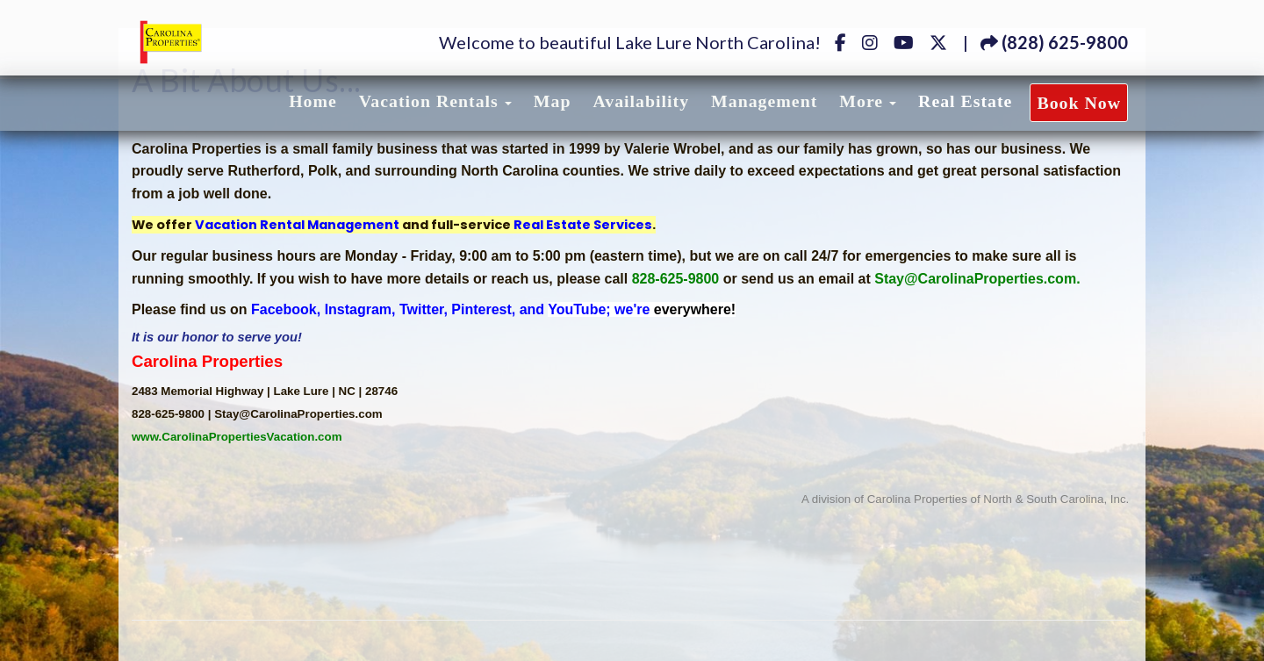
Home (313, 101)
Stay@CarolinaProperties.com (975, 278)
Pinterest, (483, 309)
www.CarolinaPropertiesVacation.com (236, 436)
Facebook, (285, 309)
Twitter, (423, 309)
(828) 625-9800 (1054, 42)
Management (764, 101)
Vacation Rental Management (297, 225)
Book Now (1079, 102)
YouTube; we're (642, 309)
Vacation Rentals (429, 101)
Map (552, 101)
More (861, 101)
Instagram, (360, 309)
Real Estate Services (583, 225)
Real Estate (965, 101)
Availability (640, 101)
